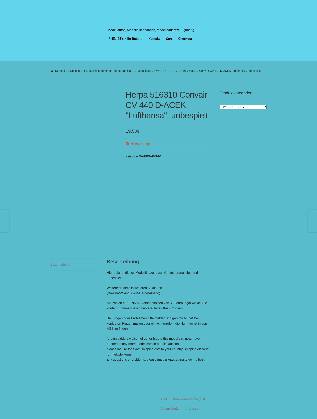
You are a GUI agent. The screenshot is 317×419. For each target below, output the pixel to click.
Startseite (61, 70)
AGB (163, 399)
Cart (169, 39)
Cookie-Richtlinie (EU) (189, 399)
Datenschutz (169, 408)
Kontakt (154, 39)
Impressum (193, 408)
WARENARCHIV (166, 70)
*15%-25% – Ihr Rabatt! (126, 39)
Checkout (185, 39)
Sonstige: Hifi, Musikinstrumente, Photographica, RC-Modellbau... (111, 70)
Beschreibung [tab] (60, 264)
